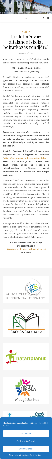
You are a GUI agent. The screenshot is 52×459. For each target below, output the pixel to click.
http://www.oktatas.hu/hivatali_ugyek (26, 249)
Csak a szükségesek (26, 441)
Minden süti (26, 433)
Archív (26, 32)
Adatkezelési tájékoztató (31, 455)
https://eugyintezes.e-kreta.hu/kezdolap (25, 158)
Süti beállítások (26, 449)
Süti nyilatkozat (15, 455)
